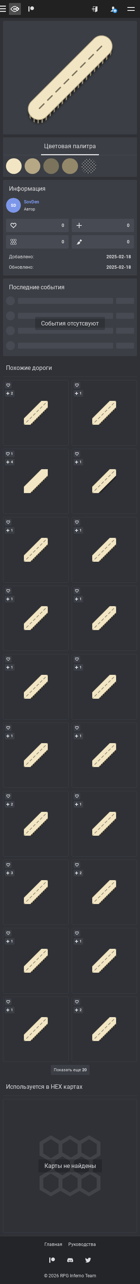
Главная (53, 1244)
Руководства (82, 1244)
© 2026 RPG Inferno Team (70, 1276)
